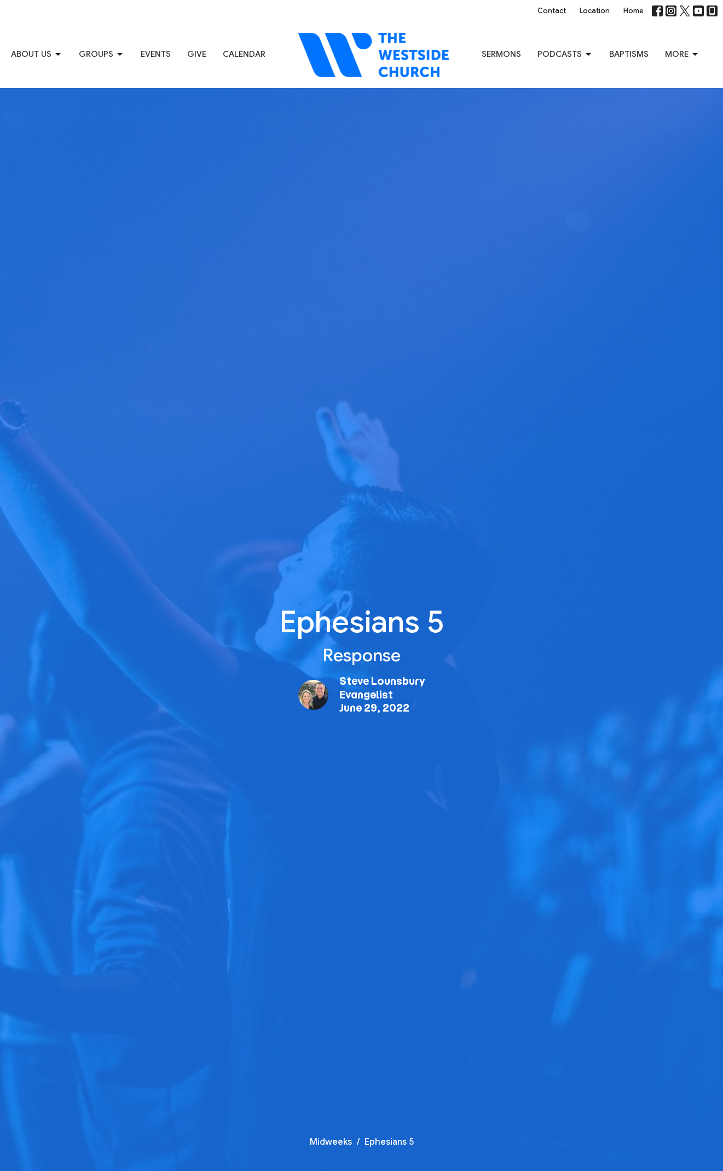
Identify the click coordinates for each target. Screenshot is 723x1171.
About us (36, 54)
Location (595, 10)
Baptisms (629, 54)
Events (156, 54)
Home (633, 10)
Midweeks (331, 1142)
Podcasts (565, 54)
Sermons (501, 54)
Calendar (244, 54)
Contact (551, 10)
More (682, 54)
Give (196, 54)
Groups (101, 54)
